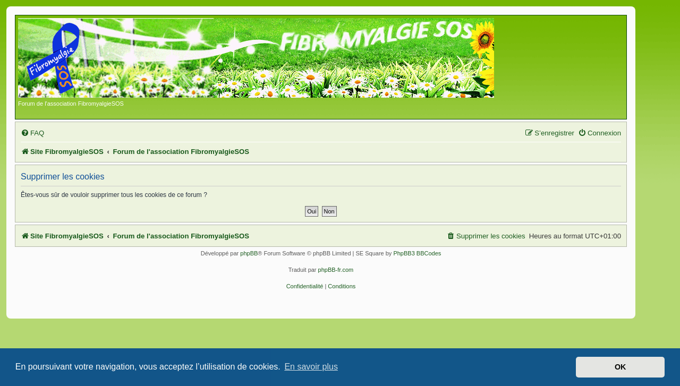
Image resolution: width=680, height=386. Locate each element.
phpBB (249, 253)
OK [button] (620, 367)
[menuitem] (32, 133)
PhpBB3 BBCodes (417, 253)
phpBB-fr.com (336, 270)
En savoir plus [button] (311, 366)
